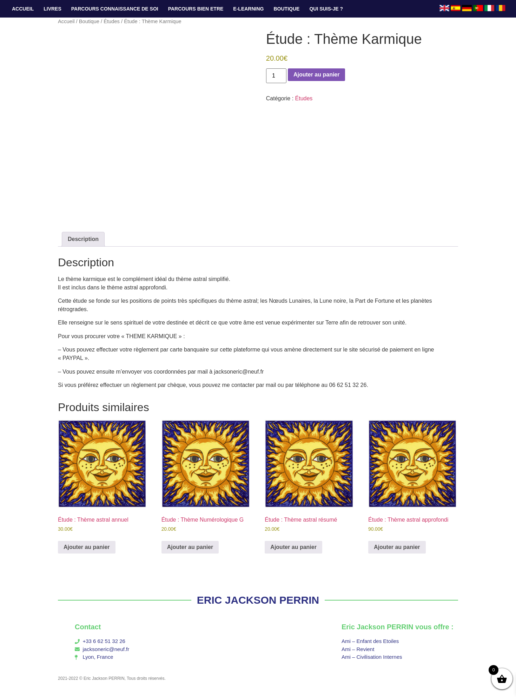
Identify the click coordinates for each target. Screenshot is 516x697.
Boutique (89, 21)
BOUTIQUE (286, 9)
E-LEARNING (248, 9)
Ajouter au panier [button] (87, 547)
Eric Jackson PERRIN (104, 678)
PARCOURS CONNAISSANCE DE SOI (114, 9)
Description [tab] (83, 239)
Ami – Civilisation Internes (372, 657)
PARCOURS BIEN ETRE (196, 9)
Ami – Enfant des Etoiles (370, 641)
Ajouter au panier (316, 75)
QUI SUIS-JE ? (326, 9)
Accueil (66, 21)
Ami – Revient (358, 649)
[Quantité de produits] (276, 75)
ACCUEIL (23, 9)
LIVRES (52, 9)
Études (112, 21)
